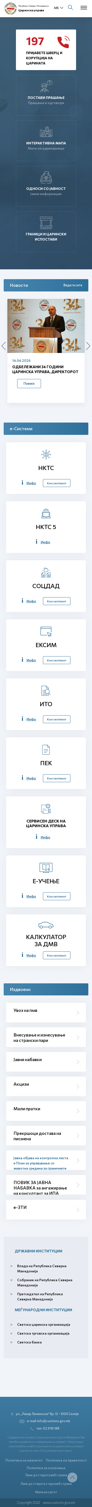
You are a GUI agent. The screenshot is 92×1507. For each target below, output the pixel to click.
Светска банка (29, 1342)
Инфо (31, 483)
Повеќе (29, 383)
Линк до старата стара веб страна (46, 1484)
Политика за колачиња (46, 1468)
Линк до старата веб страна (46, 1475)
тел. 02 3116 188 (44, 1428)
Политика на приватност (66, 1460)
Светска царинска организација (43, 1324)
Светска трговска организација (43, 1333)
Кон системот (56, 483)
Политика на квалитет (24, 1460)
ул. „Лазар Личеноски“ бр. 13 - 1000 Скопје (45, 1414)
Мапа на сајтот (46, 1492)
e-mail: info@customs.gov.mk (44, 1421)
